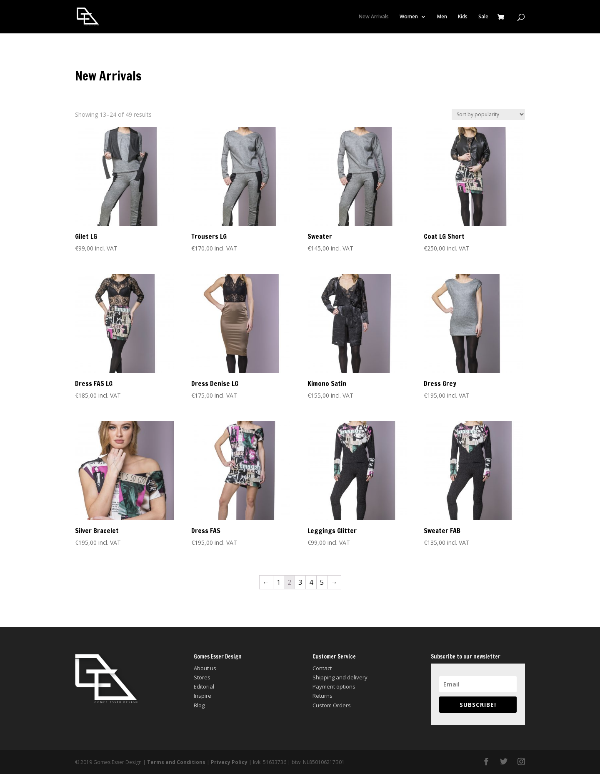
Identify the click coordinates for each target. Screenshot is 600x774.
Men (442, 17)
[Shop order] (488, 114)
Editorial (204, 686)
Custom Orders (331, 705)
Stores (202, 677)
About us (205, 668)
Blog (199, 705)
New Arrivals (374, 17)
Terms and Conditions (176, 762)
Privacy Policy (229, 762)
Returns (322, 695)
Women (409, 17)
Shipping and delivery (340, 677)
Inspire (202, 695)
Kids (463, 17)
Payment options (333, 686)
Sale (483, 17)
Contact (322, 668)
